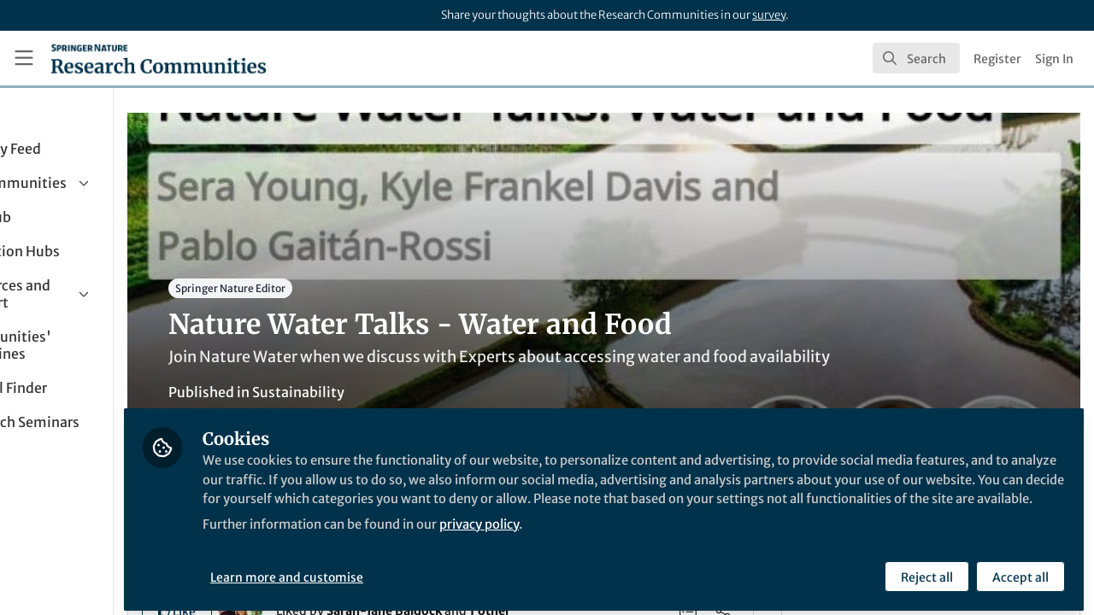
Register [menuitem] (997, 59)
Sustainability (403, 392)
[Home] (158, 58)
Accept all (1019, 569)
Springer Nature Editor (335, 288)
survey (768, 15)
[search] (916, 58)
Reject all (925, 569)
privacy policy (614, 536)
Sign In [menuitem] (1054, 59)
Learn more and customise (393, 569)
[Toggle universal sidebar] (24, 58)
